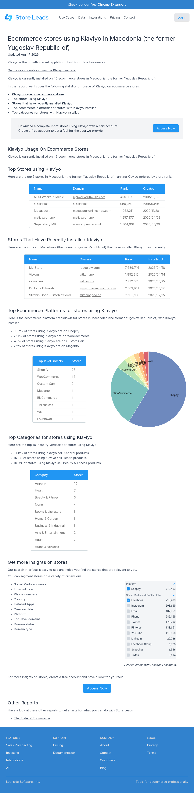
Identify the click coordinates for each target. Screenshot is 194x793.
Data (81, 17)
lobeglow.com (90, 268)
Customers (108, 760)
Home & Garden (46, 518)
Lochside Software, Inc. (23, 782)
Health (39, 490)
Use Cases (66, 17)
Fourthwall (44, 419)
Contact (129, 17)
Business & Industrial (50, 525)
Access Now (166, 128)
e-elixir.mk (80, 204)
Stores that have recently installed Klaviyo (42, 103)
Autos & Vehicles (47, 547)
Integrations (97, 17)
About (104, 745)
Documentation (64, 753)
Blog (103, 768)
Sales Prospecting (19, 745)
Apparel (40, 483)
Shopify (42, 370)
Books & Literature (48, 511)
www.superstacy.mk (87, 224)
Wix (39, 412)
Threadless (45, 405)
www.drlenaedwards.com (98, 288)
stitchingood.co (90, 295)
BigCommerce (47, 398)
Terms (151, 753)
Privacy (152, 745)
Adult (38, 540)
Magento (43, 391)
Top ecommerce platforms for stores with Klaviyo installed (54, 108)
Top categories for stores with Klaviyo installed (45, 112)
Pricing (115, 17)
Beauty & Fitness (47, 497)
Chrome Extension (111, 4)
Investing (12, 753)
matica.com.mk (83, 217)
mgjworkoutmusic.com (89, 197)
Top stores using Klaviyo (29, 99)
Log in (182, 17)
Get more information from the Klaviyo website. (42, 70)
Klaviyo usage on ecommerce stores (38, 94)
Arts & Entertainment (50, 532)
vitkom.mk (87, 274)
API (8, 768)
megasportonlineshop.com (92, 211)
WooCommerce (48, 377)
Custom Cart (46, 384)
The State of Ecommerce (32, 718)
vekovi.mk (87, 281)
